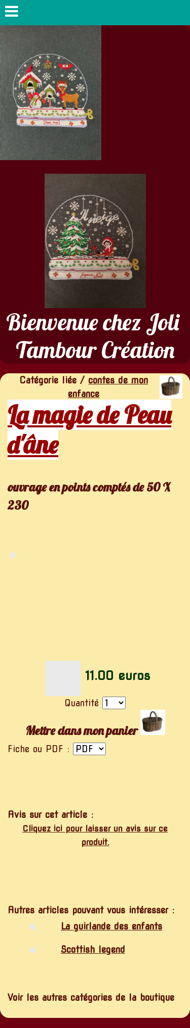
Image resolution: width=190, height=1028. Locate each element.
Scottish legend (93, 949)
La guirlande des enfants (111, 926)
